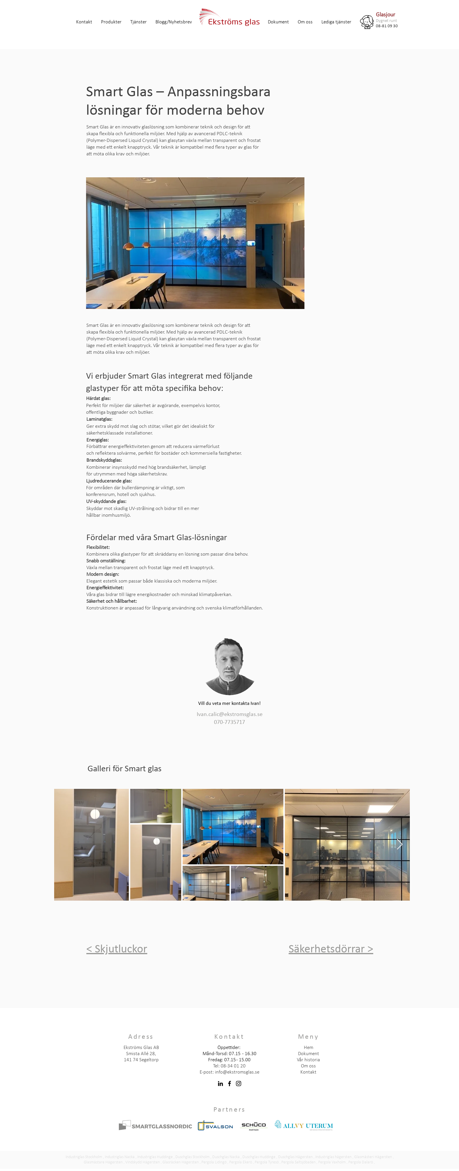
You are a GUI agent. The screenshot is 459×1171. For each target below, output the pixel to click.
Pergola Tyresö (267, 1162)
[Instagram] (238, 1083)
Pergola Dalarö (360, 1162)
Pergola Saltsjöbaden (298, 1162)
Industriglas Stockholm (84, 1157)
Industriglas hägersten (333, 1157)
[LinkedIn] (220, 1083)
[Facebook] (229, 1083)
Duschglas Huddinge (258, 1157)
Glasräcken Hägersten (180, 1162)
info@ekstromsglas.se (237, 1072)
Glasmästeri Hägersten (373, 1157)
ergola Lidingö (215, 1162)
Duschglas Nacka (226, 1157)
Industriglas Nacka (120, 1157)
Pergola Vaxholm (332, 1162)
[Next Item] (399, 844)
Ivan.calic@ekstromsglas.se (230, 714)
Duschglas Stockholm (192, 1157)
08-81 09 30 (387, 26)
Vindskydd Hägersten (142, 1162)
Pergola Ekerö (240, 1162)
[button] (111, 22)
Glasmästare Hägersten (103, 1162)
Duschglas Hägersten (295, 1157)
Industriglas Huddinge (155, 1157)
